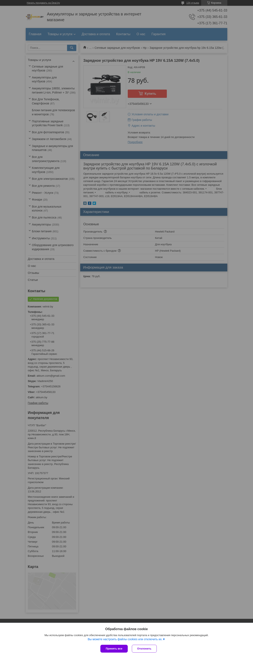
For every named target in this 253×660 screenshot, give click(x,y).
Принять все (114, 648)
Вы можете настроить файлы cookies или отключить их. (125, 639)
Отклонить (144, 648)
